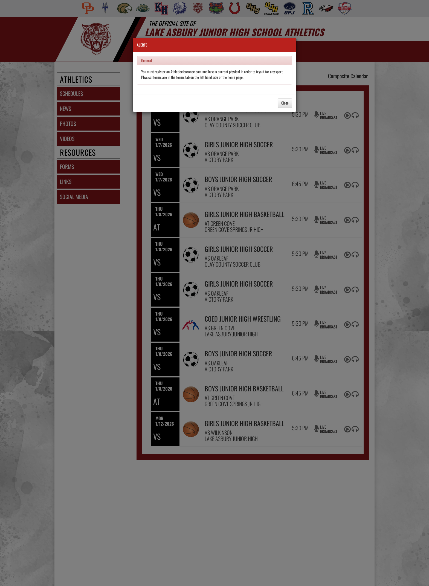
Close (285, 103)
